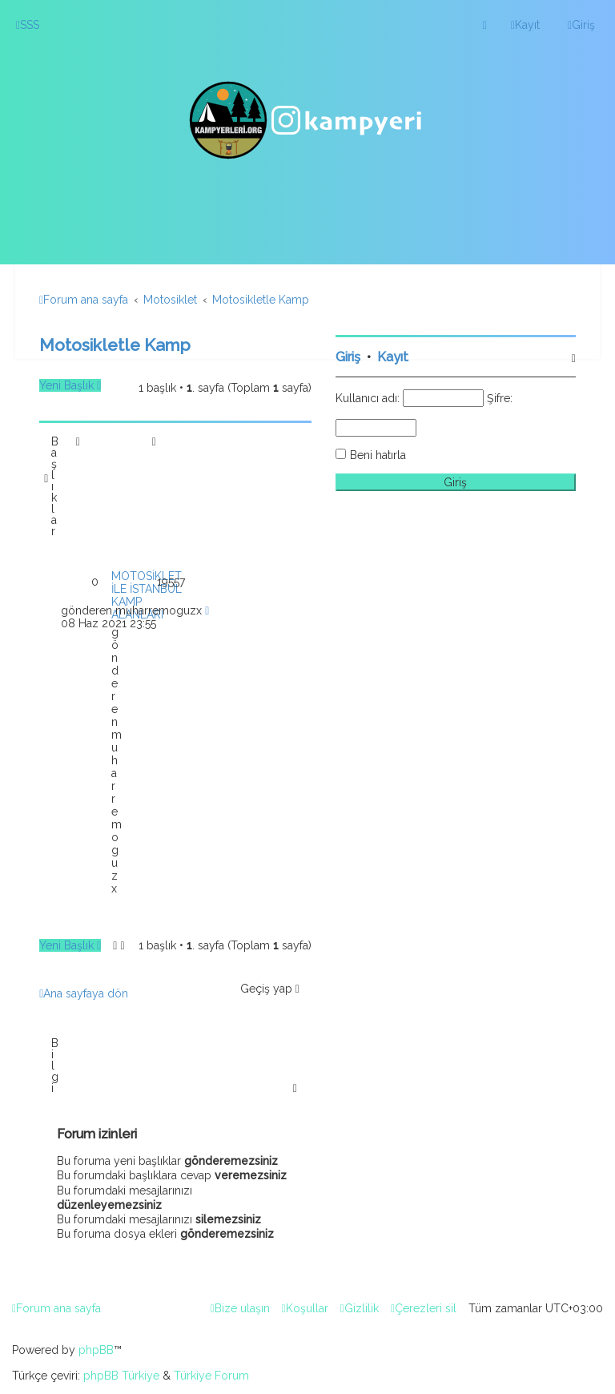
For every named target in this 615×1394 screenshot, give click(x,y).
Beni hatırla (378, 455)
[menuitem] (27, 24)
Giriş (348, 357)
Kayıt (392, 357)
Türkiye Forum (211, 1375)
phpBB (96, 1350)
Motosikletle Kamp (115, 345)
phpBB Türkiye (121, 1375)
